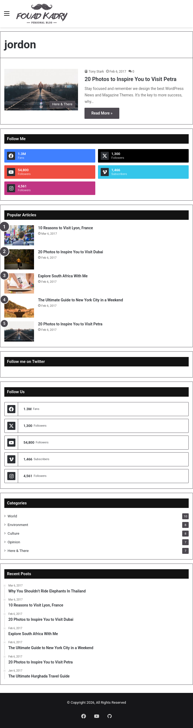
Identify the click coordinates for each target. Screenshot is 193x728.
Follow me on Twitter (26, 361)
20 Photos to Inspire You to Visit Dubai (70, 252)
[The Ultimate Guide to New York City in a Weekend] (19, 307)
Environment (18, 525)
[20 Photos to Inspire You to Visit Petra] (41, 89)
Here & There (18, 550)
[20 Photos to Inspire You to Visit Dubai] (19, 259)
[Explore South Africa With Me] (19, 283)
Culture (13, 533)
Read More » (101, 113)
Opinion (14, 542)
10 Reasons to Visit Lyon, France (65, 228)
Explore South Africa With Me (63, 276)
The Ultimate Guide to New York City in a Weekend (80, 300)
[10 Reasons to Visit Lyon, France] (19, 235)
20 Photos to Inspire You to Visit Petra (130, 79)
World (12, 516)
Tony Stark (96, 71)
